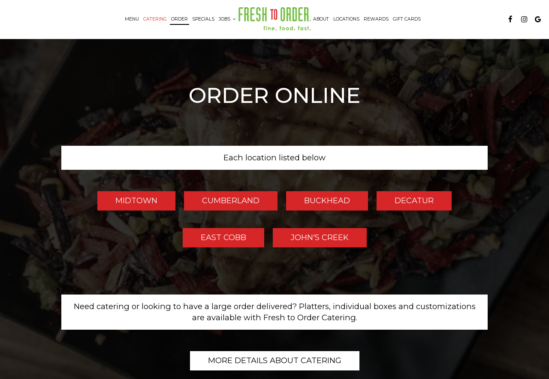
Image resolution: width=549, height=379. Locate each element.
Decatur (405, 203)
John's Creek (311, 239)
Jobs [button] (227, 19)
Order (179, 19)
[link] (274, 18)
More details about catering (274, 360)
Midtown (127, 203)
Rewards (376, 19)
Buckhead (318, 203)
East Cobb (214, 239)
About (321, 19)
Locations (346, 19)
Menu (132, 19)
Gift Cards (407, 19)
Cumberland (221, 203)
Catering (155, 19)
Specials (203, 19)
